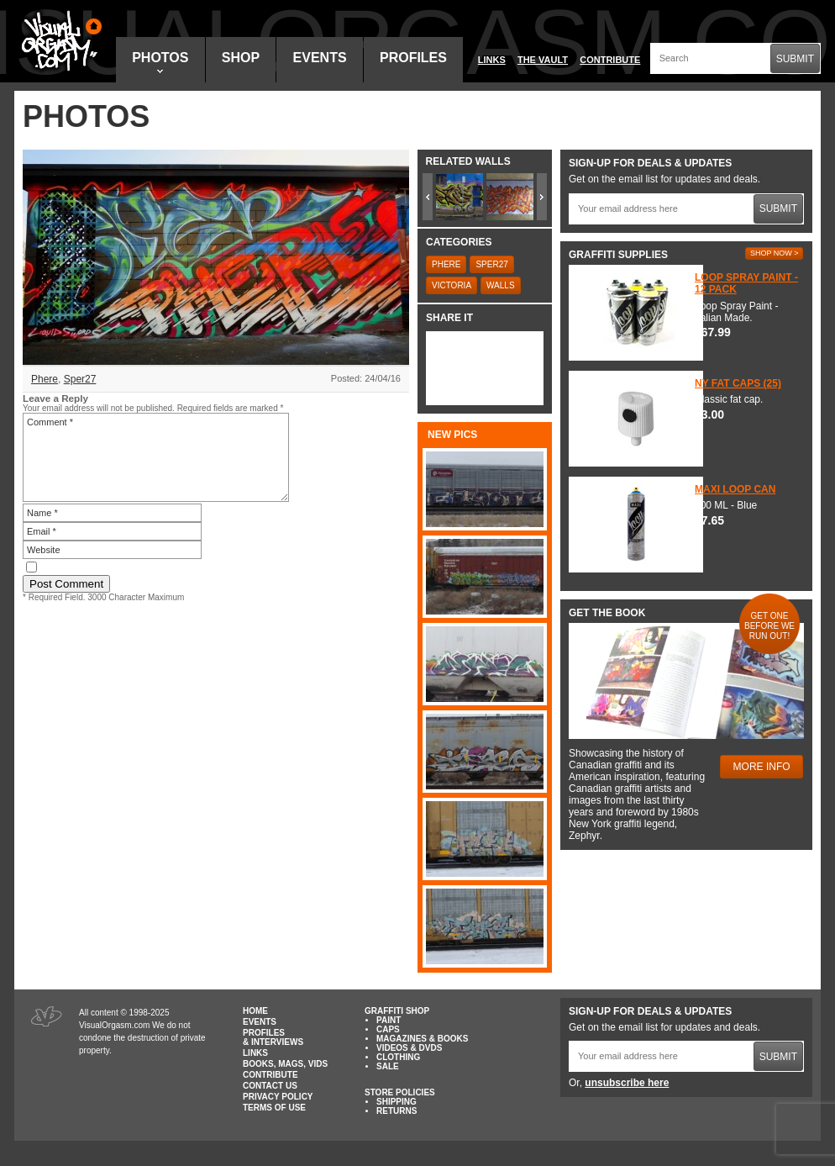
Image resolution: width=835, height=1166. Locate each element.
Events (320, 57)
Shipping (396, 1101)
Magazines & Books (422, 1038)
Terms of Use (274, 1107)
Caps (388, 1029)
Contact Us (270, 1085)
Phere (44, 379)
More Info (761, 767)
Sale (387, 1066)
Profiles (413, 57)
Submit (795, 59)
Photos (160, 61)
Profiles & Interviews (273, 1037)
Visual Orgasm (58, 41)
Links (492, 60)
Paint (388, 1020)
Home (255, 1011)
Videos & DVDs (409, 1048)
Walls (500, 285)
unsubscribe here (627, 1083)
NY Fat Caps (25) (738, 383)
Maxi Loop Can (735, 489)
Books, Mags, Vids (285, 1063)
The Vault (542, 60)
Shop (241, 57)
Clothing (398, 1057)
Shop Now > (774, 253)
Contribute (610, 60)
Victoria (451, 285)
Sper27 (80, 379)
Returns (396, 1111)
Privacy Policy (278, 1096)
